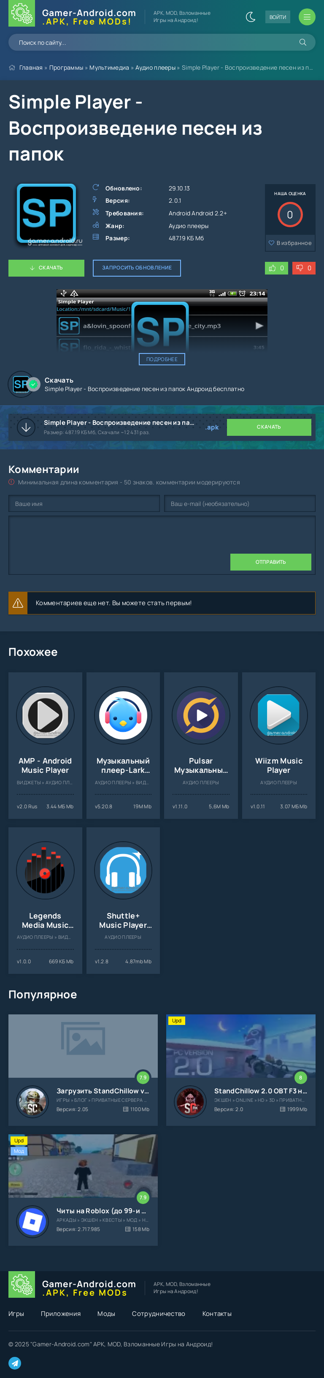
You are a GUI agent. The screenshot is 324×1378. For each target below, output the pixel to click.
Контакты (217, 1313)
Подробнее (162, 359)
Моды (106, 1313)
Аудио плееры (155, 67)
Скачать (51, 267)
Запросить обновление (137, 267)
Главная (31, 67)
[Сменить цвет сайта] (250, 17)
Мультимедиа (109, 67)
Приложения (61, 1313)
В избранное (294, 243)
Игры (16, 1313)
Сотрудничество (158, 1313)
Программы (66, 67)
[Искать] (303, 42)
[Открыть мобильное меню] (307, 16)
